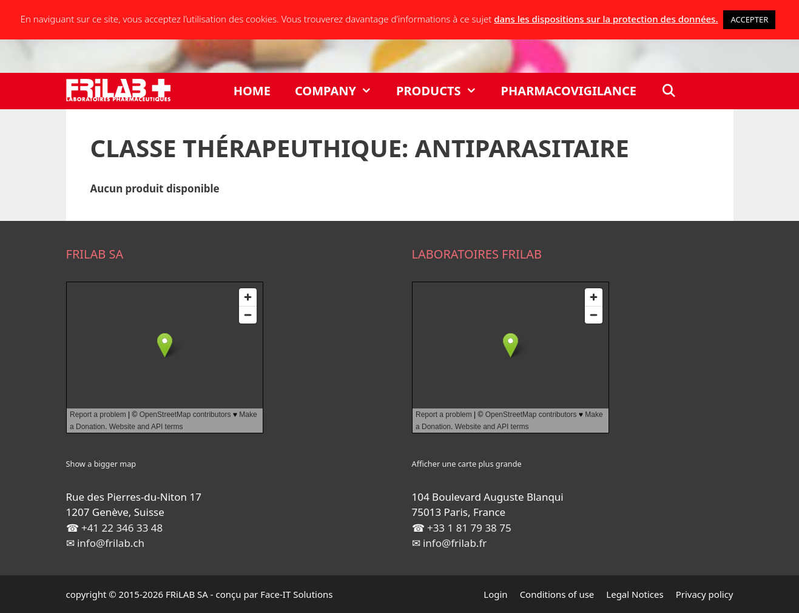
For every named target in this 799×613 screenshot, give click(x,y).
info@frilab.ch (110, 543)
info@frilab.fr (455, 543)
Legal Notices (634, 594)
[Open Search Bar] (669, 91)
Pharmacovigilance (568, 91)
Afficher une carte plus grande (467, 463)
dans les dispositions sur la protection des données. (606, 19)
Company (339, 91)
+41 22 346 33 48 (122, 528)
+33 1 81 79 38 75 (469, 528)
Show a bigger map (101, 463)
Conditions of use (557, 594)
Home (252, 91)
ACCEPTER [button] (749, 19)
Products (442, 91)
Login (495, 594)
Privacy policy (704, 594)
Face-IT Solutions (296, 594)
